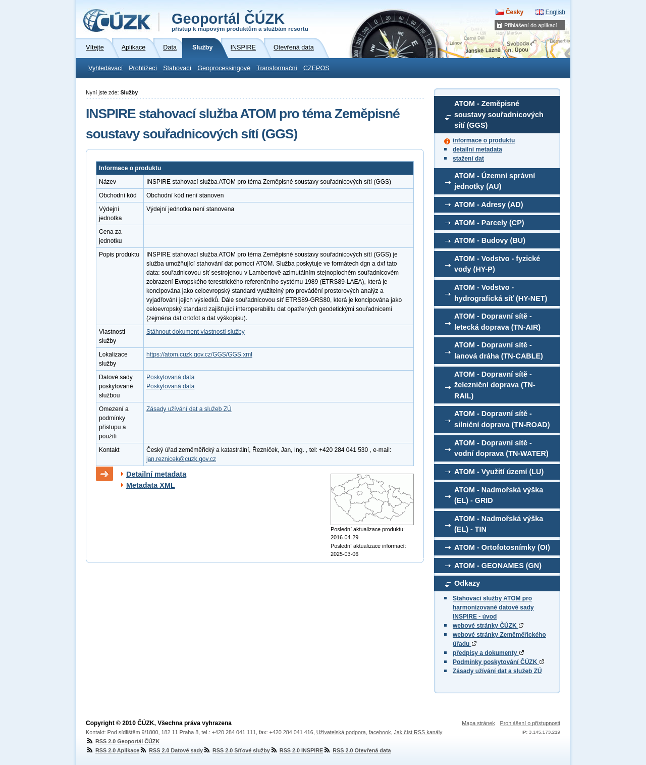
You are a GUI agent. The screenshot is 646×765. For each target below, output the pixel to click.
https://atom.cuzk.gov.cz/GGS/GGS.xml (199, 354)
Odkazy (467, 583)
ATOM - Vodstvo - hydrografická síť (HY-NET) (500, 292)
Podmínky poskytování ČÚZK (498, 662)
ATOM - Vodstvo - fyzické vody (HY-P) (497, 264)
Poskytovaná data (170, 377)
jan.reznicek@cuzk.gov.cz (181, 459)
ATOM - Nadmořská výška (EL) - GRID (498, 495)
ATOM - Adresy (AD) (488, 204)
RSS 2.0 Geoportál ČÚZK (122, 741)
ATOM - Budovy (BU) (489, 240)
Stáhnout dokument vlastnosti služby (195, 331)
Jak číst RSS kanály (418, 732)
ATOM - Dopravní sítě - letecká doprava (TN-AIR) (497, 321)
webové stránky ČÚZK (488, 625)
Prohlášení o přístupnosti (530, 723)
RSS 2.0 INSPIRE (296, 750)
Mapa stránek (478, 723)
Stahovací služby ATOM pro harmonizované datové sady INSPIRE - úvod (493, 607)
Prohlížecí (143, 68)
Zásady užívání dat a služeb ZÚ (497, 671)
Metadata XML (150, 485)
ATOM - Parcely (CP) (489, 223)
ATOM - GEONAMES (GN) (498, 566)
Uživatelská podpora (341, 732)
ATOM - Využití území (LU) (499, 472)
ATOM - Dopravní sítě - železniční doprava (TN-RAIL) (494, 385)
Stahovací (177, 68)
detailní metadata (477, 149)
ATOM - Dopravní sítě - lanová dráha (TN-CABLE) (498, 350)
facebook (380, 732)
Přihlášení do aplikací (530, 25)
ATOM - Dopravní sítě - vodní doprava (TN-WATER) (501, 448)
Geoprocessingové (223, 68)
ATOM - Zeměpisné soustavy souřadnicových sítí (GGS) (499, 114)
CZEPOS (316, 68)
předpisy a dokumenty (488, 652)
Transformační (276, 68)
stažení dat (468, 158)
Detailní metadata (156, 474)
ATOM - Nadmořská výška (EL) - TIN (498, 524)
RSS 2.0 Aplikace (112, 750)
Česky (514, 12)
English (555, 12)
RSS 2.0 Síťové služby (236, 750)
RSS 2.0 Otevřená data (357, 750)
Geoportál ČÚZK (240, 21)
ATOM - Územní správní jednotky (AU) (494, 181)
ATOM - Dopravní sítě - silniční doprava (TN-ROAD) (502, 419)
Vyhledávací (105, 68)
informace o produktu (484, 140)
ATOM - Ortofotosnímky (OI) (502, 547)
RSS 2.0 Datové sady (171, 750)
